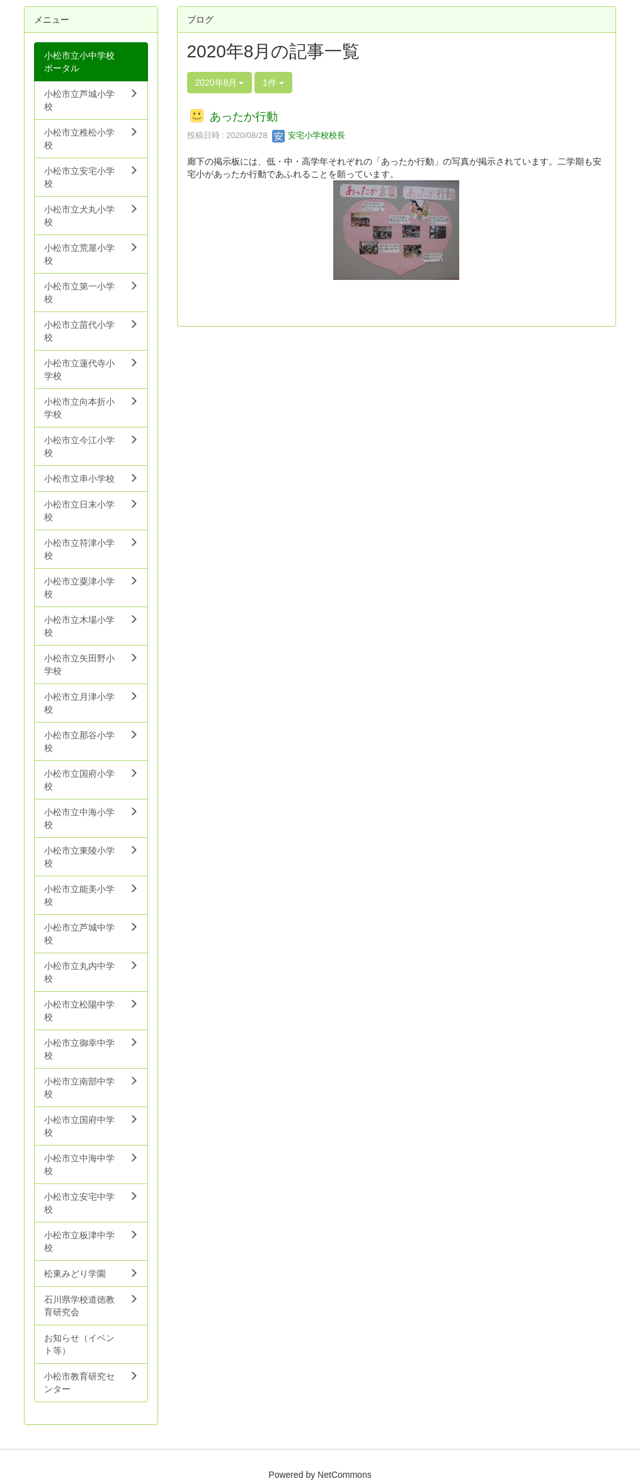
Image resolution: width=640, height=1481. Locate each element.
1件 (273, 83)
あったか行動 (244, 116)
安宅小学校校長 (309, 135)
